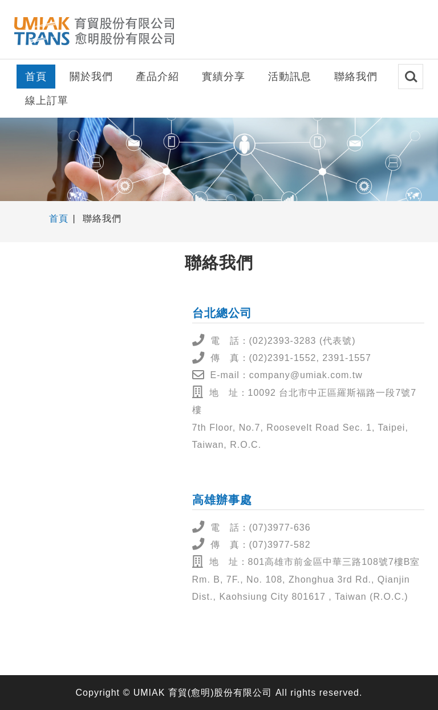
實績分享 (223, 76)
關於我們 (91, 76)
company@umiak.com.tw (306, 375)
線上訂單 (46, 100)
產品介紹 (157, 76)
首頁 (36, 76)
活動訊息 (289, 76)
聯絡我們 (356, 76)
